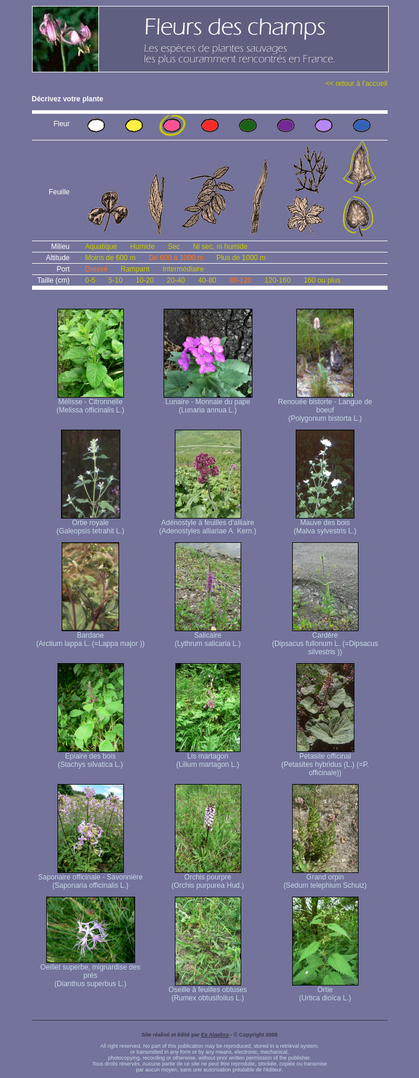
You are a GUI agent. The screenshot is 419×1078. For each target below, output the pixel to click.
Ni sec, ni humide (220, 246)
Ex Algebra (215, 1035)
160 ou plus (321, 280)
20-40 (176, 280)
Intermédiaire (183, 269)
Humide (142, 246)
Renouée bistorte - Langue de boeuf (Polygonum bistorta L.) (325, 407)
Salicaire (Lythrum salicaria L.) (208, 636)
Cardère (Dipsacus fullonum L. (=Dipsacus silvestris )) (325, 640)
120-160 (277, 280)
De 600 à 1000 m (176, 258)
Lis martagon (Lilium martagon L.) (208, 757)
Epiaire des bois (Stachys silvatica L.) (90, 757)
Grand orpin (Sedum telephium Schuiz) (325, 878)
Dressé (96, 269)
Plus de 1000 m (241, 258)
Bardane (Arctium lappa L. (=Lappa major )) (90, 636)
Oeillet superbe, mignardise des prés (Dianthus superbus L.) (90, 972)
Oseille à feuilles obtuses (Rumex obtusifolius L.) (207, 990)
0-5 (90, 280)
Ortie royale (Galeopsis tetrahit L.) (90, 523)
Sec (174, 246)
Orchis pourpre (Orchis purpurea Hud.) (207, 878)
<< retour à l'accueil (356, 83)
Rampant (135, 269)
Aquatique (101, 246)
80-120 (240, 280)
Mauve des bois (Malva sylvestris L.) (324, 523)
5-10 (115, 280)
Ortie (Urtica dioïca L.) (325, 990)
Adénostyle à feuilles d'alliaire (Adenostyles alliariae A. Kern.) (207, 523)
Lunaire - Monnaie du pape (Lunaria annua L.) (208, 402)
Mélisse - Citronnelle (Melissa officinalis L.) (90, 402)
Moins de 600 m (110, 258)
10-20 (145, 280)
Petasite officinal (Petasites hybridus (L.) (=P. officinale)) (325, 761)
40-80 (207, 280)
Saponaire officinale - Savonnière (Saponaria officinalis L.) (90, 878)
